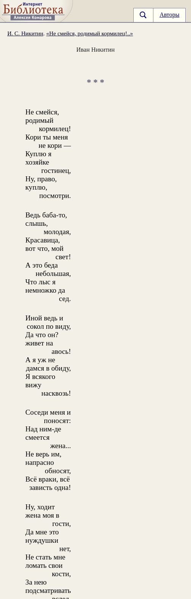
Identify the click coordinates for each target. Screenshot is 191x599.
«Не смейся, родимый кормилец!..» (89, 33)
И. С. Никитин (25, 33)
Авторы (169, 14)
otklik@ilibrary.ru (47, 593)
